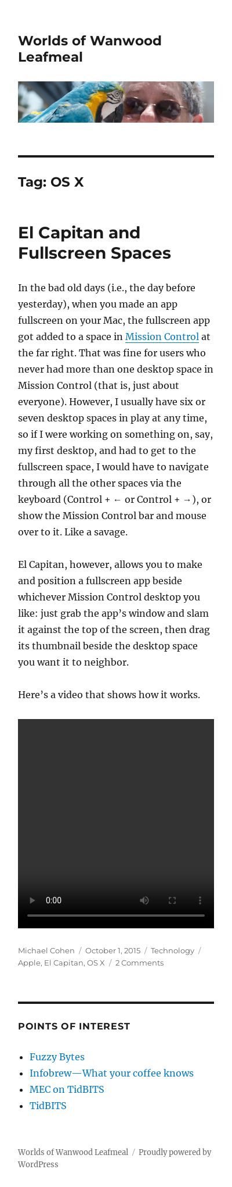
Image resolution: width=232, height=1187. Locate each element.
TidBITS (48, 1105)
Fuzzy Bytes (57, 1057)
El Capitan (64, 962)
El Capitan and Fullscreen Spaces (94, 243)
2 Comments (139, 962)
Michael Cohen (46, 950)
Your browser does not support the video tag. (116, 823)
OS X (96, 962)
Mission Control (162, 336)
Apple (29, 962)
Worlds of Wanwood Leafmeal (73, 1152)
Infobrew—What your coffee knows (112, 1073)
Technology (172, 950)
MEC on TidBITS (67, 1089)
